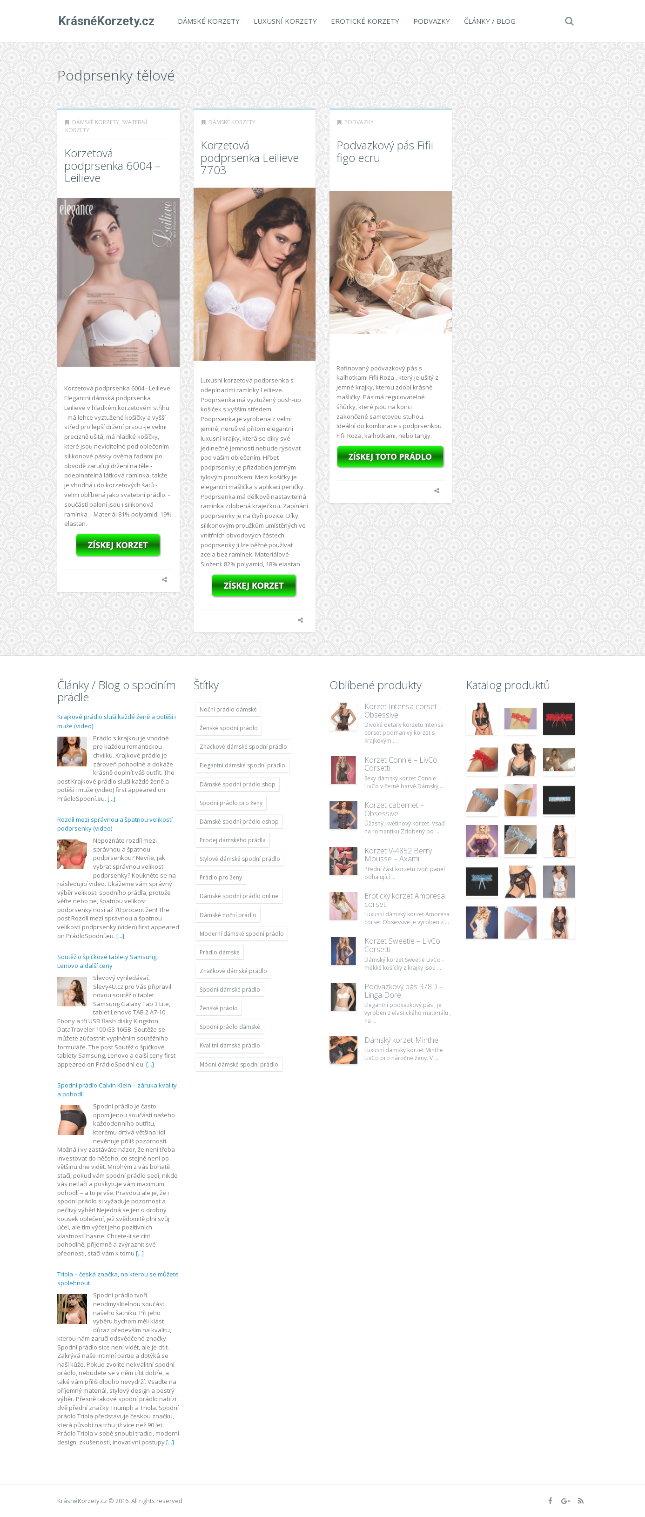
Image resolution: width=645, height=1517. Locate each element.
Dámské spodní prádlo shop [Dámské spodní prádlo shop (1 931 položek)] (237, 784)
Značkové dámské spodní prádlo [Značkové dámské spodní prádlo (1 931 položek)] (243, 747)
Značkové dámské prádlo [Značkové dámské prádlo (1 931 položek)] (233, 971)
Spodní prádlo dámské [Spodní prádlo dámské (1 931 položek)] (230, 1027)
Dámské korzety (208, 21)
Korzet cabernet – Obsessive (394, 809)
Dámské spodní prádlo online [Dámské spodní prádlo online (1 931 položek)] (239, 896)
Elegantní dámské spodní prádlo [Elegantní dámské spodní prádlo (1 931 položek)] (242, 765)
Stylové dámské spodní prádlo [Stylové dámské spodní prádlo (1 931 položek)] (240, 859)
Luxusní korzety (284, 21)
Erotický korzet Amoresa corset (404, 900)
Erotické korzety (364, 21)
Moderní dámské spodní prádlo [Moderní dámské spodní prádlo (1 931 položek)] (242, 934)
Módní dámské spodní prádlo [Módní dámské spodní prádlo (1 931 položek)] (239, 1064)
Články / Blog (489, 21)
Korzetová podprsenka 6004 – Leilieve (112, 165)
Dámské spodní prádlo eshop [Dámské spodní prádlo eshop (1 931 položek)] (239, 822)
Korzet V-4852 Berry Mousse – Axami (398, 855)
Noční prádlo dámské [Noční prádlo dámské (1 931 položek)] (228, 709)
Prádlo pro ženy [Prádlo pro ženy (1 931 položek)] (221, 877)
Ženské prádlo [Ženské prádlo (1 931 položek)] (219, 1008)
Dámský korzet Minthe (401, 1040)
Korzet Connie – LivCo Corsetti (400, 764)
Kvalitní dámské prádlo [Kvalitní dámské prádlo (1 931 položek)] (230, 1045)
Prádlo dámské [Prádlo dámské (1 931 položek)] (220, 952)
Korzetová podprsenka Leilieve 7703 (250, 157)
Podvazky (430, 21)
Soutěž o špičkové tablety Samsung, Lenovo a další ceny (107, 961)
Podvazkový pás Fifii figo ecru (384, 151)
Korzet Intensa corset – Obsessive (403, 710)
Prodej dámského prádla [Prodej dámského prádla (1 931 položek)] (233, 840)
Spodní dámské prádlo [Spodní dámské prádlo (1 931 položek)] (230, 989)
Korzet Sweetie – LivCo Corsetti (402, 945)
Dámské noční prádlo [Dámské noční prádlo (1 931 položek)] (228, 915)
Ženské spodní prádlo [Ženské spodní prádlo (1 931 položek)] (229, 728)
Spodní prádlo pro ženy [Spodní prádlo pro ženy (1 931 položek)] (231, 803)
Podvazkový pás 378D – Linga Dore (403, 990)
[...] (111, 798)
